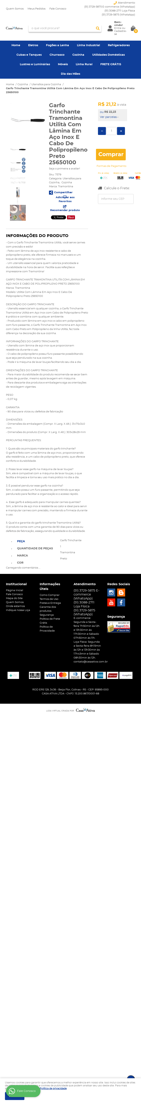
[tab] (35, 541)
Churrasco (57, 55)
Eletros (33, 45)
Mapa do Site (14, 598)
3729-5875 (118, 14)
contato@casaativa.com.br (91, 661)
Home (16, 45)
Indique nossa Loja (18, 610)
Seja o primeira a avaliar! (64, 168)
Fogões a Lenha (57, 45)
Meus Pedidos (36, 9)
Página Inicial (14, 590)
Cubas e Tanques (29, 55)
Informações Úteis (50, 587)
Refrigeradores (119, 45)
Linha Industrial (88, 45)
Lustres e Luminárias (35, 64)
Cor (20, 562)
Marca (22, 555)
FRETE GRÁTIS (110, 64)
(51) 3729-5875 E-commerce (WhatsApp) (109, 7)
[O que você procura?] (97, 28)
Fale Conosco (57, 9)
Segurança (47, 615)
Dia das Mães (70, 74)
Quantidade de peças (35, 548)
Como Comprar (49, 595)
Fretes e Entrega (50, 603)
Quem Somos (15, 9)
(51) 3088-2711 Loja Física (120, 11)
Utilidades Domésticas (108, 55)
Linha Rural (84, 64)
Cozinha (78, 55)
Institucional (16, 584)
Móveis (63, 64)
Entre (117, 28)
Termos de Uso (49, 599)
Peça (21, 541)
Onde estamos (15, 606)
